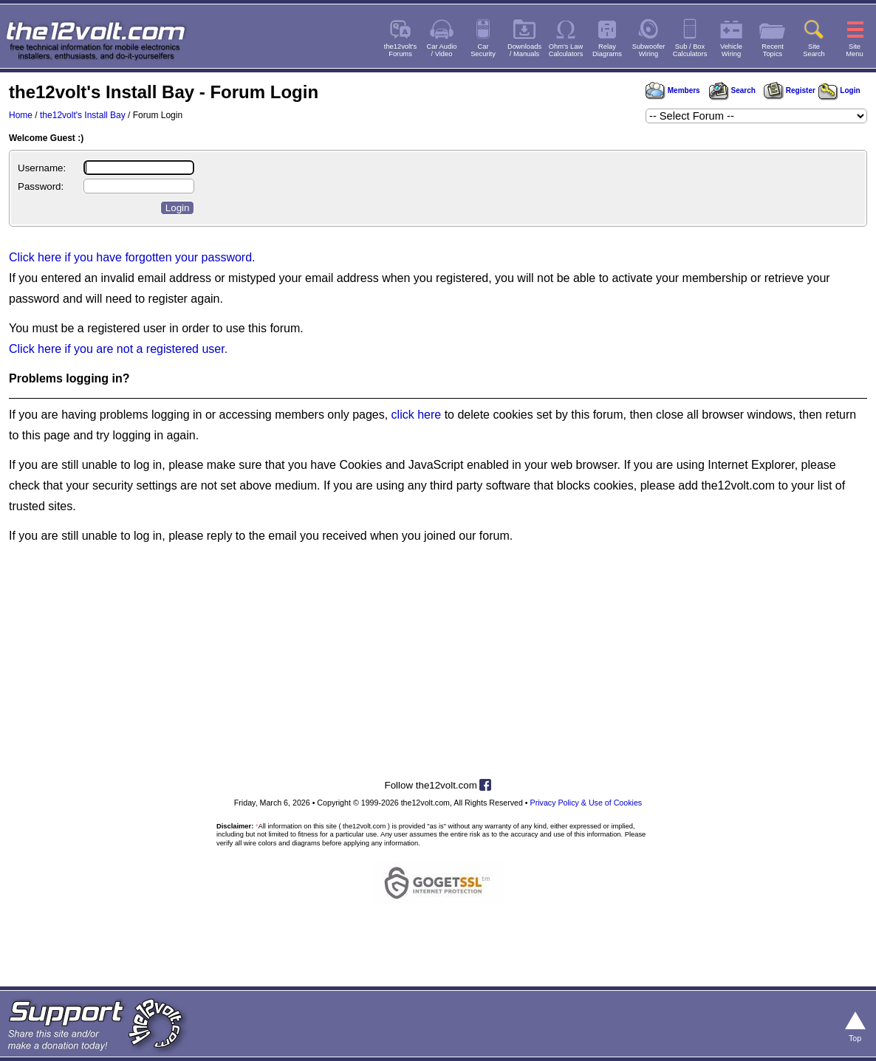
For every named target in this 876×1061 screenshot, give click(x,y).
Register (789, 90)
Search (732, 90)
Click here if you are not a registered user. (118, 349)
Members (673, 90)
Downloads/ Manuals (524, 50)
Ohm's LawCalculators (566, 50)
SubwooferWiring (648, 50)
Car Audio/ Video (442, 50)
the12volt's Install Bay (83, 115)
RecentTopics (773, 50)
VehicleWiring (731, 50)
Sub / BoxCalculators (690, 50)
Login (839, 90)
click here (416, 414)
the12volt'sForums (400, 50)
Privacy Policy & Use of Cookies (586, 802)
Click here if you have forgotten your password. (132, 257)
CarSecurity (483, 50)
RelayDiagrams (607, 50)
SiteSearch (814, 50)
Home (20, 115)
